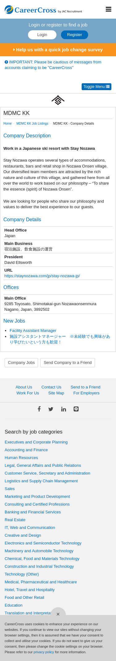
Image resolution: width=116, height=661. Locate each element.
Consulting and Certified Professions (37, 504)
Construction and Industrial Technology (39, 566)
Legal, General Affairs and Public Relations (43, 465)
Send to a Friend (85, 387)
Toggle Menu (97, 87)
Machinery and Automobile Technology (39, 551)
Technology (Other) (22, 574)
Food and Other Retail (24, 597)
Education (14, 605)
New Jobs (14, 321)
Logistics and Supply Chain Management (41, 481)
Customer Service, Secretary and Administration (47, 473)
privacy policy (44, 652)
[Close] (58, 615)
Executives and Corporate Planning (36, 442)
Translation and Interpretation (31, 613)
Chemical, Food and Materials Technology (42, 558)
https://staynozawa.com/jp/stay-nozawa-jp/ (42, 275)
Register (74, 34)
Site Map (56, 393)
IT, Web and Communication (30, 527)
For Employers (86, 393)
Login (42, 34)
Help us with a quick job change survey (58, 49)
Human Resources (21, 457)
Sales (10, 488)
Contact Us (51, 387)
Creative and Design (23, 535)
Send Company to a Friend (68, 362)
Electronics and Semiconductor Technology (43, 543)
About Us (24, 387)
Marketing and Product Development (37, 496)
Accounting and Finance (26, 450)
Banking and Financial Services (33, 512)
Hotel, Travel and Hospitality (30, 589)
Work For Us (27, 393)
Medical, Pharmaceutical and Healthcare (41, 582)
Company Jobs (21, 362)
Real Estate (15, 519)
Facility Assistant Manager (33, 330)
